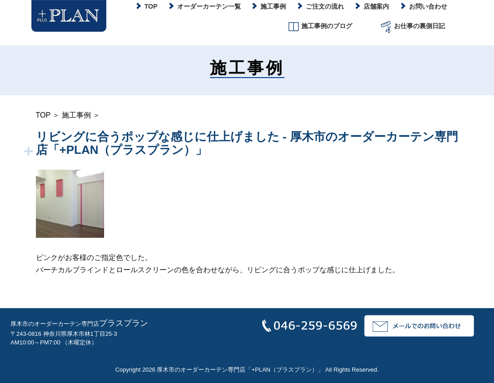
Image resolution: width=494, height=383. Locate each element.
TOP (43, 115)
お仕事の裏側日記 (412, 26)
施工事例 (76, 115)
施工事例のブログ (319, 26)
